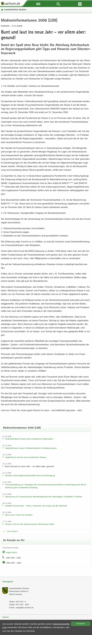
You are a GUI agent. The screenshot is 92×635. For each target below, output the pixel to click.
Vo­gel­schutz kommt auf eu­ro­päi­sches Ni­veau (25, 457)
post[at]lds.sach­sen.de (24, 608)
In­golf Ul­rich (11, 552)
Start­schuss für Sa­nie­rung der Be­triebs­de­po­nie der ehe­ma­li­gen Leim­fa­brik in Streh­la (43, 496)
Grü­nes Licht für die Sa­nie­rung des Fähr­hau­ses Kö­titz (29, 524)
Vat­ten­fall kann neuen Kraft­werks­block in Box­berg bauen (31, 448)
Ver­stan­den (80, 624)
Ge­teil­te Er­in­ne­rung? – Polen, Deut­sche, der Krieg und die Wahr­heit (36, 506)
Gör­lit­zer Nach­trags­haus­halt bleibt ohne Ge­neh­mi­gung (30, 475)
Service (6, 617)
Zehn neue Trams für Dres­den (19, 515)
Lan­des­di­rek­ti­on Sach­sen (15, 10)
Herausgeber (8, 582)
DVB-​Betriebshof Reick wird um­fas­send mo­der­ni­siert (29, 439)
